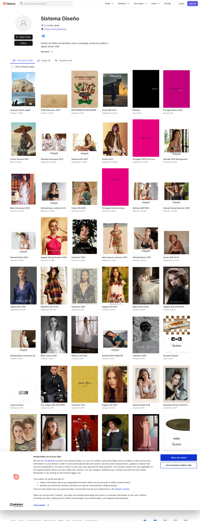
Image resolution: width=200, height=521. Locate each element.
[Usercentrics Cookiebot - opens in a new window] (16, 516)
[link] (167, 3)
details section (122, 500)
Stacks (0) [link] (44, 54)
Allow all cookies (178, 468)
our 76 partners (48, 471)
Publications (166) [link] (22, 54)
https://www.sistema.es (55, 29)
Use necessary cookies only (178, 476)
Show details (39, 516)
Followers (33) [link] (63, 54)
